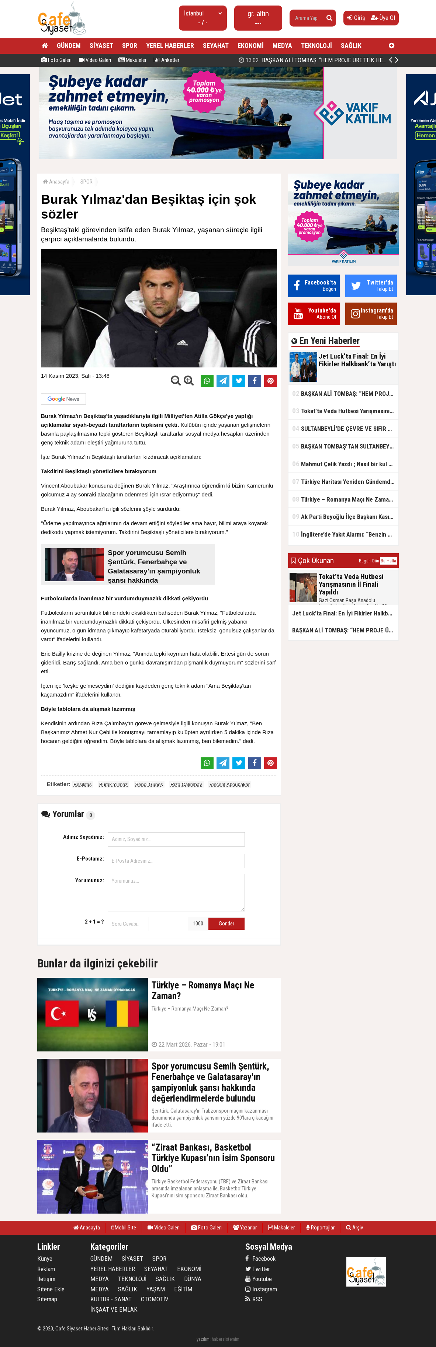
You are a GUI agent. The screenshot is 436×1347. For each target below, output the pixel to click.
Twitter (257, 1269)
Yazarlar (245, 1227)
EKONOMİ (251, 45)
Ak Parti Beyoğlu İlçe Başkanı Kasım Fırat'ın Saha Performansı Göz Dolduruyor (345, 516)
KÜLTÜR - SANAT (111, 1299)
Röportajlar (320, 1227)
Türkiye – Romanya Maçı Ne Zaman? (343, 499)
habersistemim (225, 1339)
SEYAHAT (216, 45)
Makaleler (132, 60)
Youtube (258, 1279)
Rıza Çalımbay (186, 784)
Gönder (226, 923)
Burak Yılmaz (113, 784)
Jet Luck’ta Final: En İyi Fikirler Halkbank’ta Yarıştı (314, 60)
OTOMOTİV (155, 1299)
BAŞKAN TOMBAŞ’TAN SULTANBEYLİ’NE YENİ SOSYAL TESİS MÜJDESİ (345, 446)
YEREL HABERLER (170, 45)
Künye (44, 1258)
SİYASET (101, 45)
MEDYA (282, 45)
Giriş (356, 17)
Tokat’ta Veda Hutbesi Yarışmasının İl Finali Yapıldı (345, 410)
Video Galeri (95, 60)
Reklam (46, 1269)
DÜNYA (192, 1279)
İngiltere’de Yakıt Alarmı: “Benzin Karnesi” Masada (345, 534)
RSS (253, 1299)
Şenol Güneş (149, 784)
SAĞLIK (351, 45)
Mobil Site (123, 1227)
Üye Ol (383, 17)
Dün (375, 560)
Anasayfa (56, 181)
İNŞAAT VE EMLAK (114, 1309)
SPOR (129, 45)
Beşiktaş (82, 784)
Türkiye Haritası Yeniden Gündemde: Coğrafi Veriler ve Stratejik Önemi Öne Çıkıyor (345, 481)
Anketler (166, 60)
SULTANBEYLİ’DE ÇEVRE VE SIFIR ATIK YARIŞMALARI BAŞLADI (345, 428)
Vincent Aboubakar (230, 784)
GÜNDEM (69, 45)
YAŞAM (155, 1289)
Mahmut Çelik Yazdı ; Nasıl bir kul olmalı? (345, 464)
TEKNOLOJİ (316, 45)
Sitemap (47, 1299)
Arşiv (354, 1227)
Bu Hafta (388, 560)
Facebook (260, 1258)
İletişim (46, 1279)
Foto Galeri (56, 60)
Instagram (261, 1289)
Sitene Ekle (51, 1289)
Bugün (365, 560)
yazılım (203, 1339)
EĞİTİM (183, 1289)
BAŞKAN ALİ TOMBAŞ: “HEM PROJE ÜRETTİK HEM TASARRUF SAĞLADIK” (345, 393)
